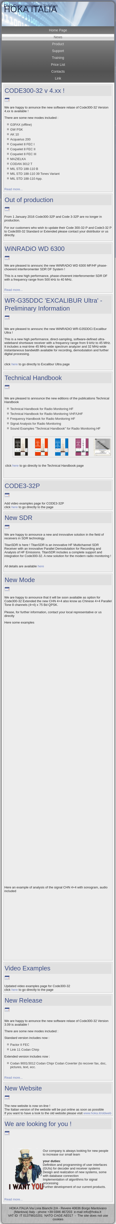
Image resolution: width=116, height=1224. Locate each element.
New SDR (18, 517)
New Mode (20, 580)
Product (58, 44)
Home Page (58, 30)
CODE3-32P (22, 486)
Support (58, 51)
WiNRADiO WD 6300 (35, 248)
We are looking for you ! (38, 1124)
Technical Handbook (33, 377)
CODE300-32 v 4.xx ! (35, 90)
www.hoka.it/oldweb (97, 1113)
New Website (23, 1088)
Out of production (29, 200)
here (14, 364)
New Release (23, 1000)
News (58, 37)
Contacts (58, 71)
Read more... (13, 189)
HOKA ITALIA (30, 9)
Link (58, 78)
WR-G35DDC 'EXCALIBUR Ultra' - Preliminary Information (53, 304)
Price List (58, 65)
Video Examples (27, 968)
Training (58, 58)
